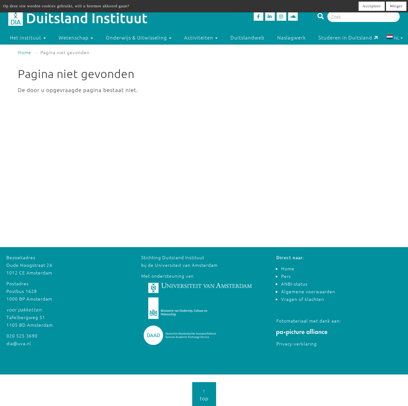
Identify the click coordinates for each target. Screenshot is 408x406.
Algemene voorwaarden (308, 291)
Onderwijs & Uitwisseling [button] (138, 37)
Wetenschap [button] (76, 37)
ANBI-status (294, 284)
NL (394, 37)
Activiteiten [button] (201, 37)
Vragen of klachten (302, 299)
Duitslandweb (247, 37)
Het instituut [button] (28, 37)
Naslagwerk (291, 37)
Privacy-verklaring (296, 343)
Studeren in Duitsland (348, 37)
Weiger (396, 6)
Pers (286, 276)
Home (24, 52)
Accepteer (371, 6)
